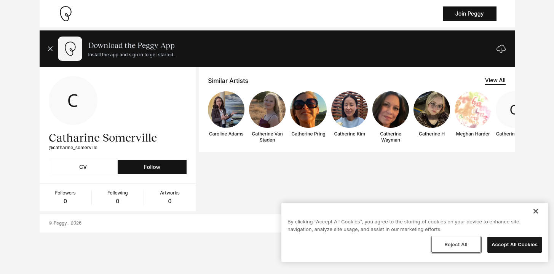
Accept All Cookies (515, 244)
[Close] (535, 211)
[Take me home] (65, 13)
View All (495, 80)
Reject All (455, 244)
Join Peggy (469, 13)
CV (83, 167)
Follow (152, 167)
